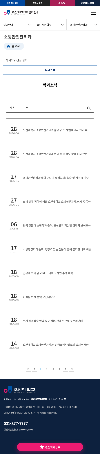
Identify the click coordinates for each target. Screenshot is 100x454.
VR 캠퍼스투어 (87, 3)
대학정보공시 (23, 398)
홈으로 (16, 46)
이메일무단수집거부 (57, 398)
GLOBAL (62, 3)
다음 (65, 369)
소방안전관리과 (78, 25)
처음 (28, 369)
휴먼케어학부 (44, 25)
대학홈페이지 (12, 3)
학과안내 (8, 25)
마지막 (71, 369)
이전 (34, 369)
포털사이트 (37, 3)
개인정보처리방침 (39, 398)
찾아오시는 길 (10, 398)
